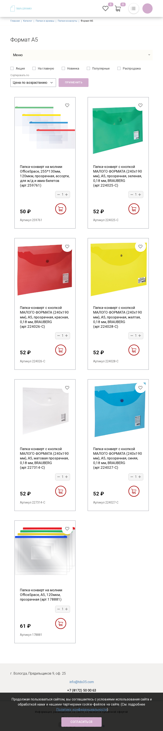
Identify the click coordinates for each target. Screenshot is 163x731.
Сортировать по (19, 75)
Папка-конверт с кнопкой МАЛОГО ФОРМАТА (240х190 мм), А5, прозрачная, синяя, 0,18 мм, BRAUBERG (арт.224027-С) (117, 458)
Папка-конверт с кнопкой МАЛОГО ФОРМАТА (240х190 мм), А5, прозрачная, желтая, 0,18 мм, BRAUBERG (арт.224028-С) (117, 317)
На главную (46, 68)
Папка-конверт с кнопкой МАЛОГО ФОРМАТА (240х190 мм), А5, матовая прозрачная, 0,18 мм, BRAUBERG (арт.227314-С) (44, 458)
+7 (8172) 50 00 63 (81, 690)
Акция (20, 68)
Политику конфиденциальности (81, 709)
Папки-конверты (67, 21)
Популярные (101, 68)
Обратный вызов (147, 8)
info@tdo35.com (81, 682)
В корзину (60, 208)
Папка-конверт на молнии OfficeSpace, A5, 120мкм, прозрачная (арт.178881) (41, 594)
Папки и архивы (45, 21)
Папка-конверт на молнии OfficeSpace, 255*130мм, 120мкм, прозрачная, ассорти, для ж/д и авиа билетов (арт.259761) (44, 176)
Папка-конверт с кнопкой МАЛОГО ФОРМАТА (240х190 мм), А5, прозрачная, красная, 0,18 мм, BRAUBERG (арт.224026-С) (44, 317)
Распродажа (132, 68)
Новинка (73, 68)
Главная (15, 21)
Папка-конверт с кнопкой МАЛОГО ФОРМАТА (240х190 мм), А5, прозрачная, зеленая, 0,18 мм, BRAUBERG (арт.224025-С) (117, 176)
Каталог (27, 21)
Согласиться (81, 722)
